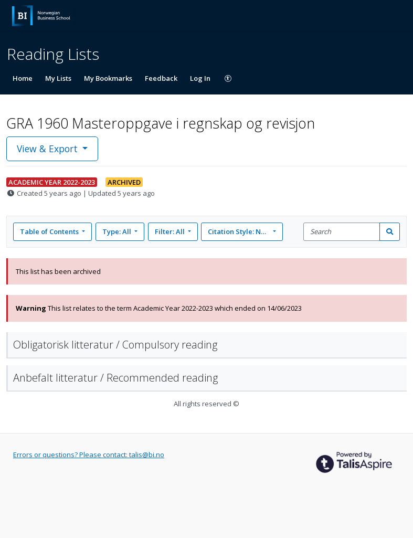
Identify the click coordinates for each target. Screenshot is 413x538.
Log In (200, 78)
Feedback (161, 78)
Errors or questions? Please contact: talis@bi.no (88, 454)
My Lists (58, 78)
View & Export (48, 148)
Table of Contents (50, 231)
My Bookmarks (108, 78)
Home (23, 78)
